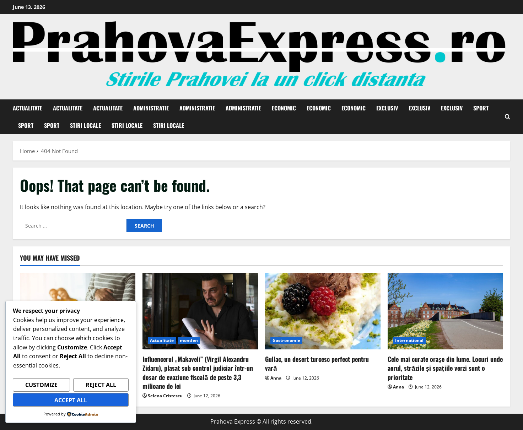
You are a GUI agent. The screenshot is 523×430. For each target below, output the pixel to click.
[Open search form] (507, 117)
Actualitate (27, 108)
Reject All (101, 385)
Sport (481, 108)
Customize (41, 385)
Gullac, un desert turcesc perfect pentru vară (317, 363)
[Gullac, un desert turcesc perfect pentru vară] (323, 311)
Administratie (151, 108)
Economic (284, 108)
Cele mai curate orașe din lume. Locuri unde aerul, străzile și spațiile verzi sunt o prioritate (445, 367)
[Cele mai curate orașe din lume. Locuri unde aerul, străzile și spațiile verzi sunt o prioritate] (445, 311)
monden (189, 340)
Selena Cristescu (165, 396)
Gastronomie (286, 340)
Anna (275, 378)
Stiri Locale (85, 125)
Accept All (70, 400)
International (409, 340)
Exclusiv (387, 108)
